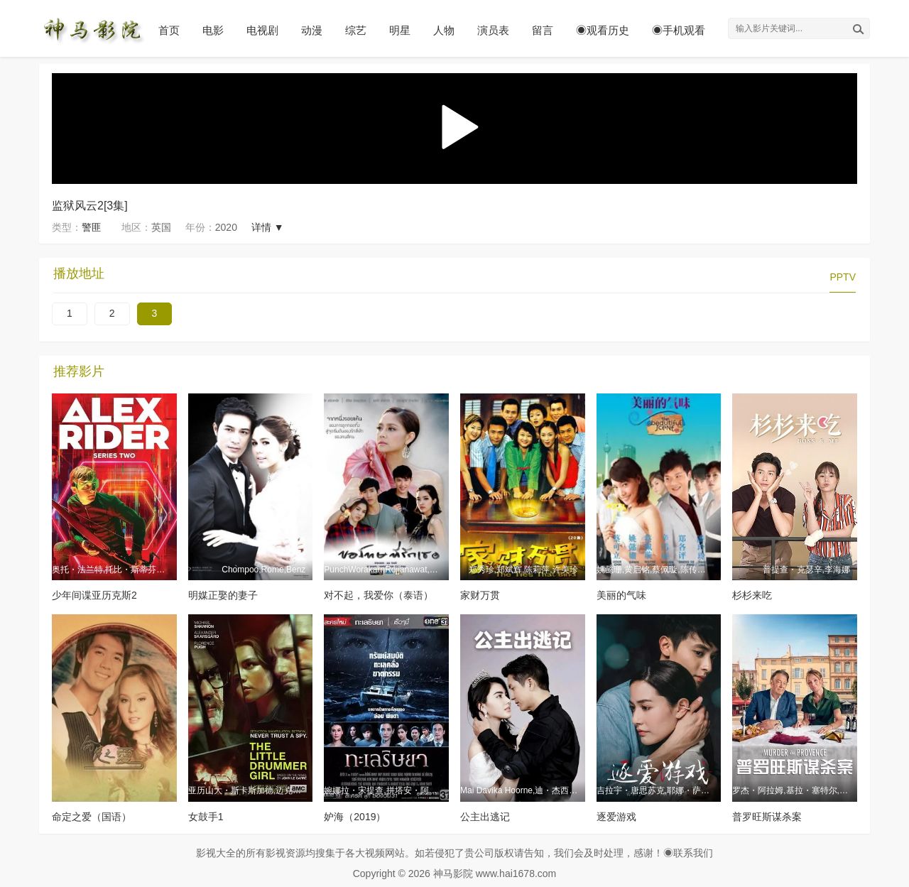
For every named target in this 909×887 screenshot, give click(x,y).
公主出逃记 (485, 816)
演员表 (493, 30)
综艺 (355, 30)
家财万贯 (480, 595)
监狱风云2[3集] (90, 206)
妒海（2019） (355, 816)
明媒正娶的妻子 (223, 595)
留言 (542, 30)
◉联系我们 (688, 853)
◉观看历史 (602, 30)
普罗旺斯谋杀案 (767, 816)
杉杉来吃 (752, 595)
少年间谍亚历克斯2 (94, 595)
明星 (399, 30)
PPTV (842, 277)
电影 (213, 30)
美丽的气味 (621, 595)
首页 (169, 30)
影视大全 (216, 853)
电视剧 (262, 30)
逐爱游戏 (616, 816)
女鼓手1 (206, 816)
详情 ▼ (267, 227)
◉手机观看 (678, 30)
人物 (443, 30)
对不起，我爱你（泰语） (378, 595)
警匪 (92, 227)
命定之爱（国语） (91, 816)
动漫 (311, 30)
